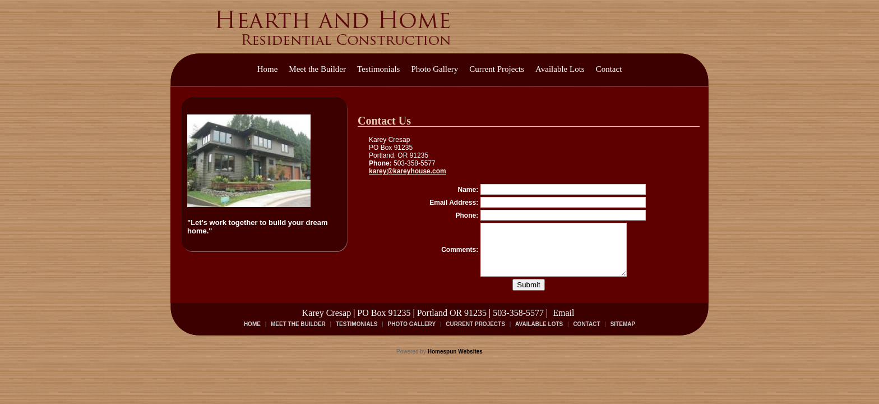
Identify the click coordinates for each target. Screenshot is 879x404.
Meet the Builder (317, 69)
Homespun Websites (455, 362)
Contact (609, 69)
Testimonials (378, 69)
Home (267, 69)
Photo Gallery (434, 69)
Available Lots (560, 69)
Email (563, 323)
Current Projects (496, 69)
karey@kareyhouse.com (407, 171)
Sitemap (622, 334)
